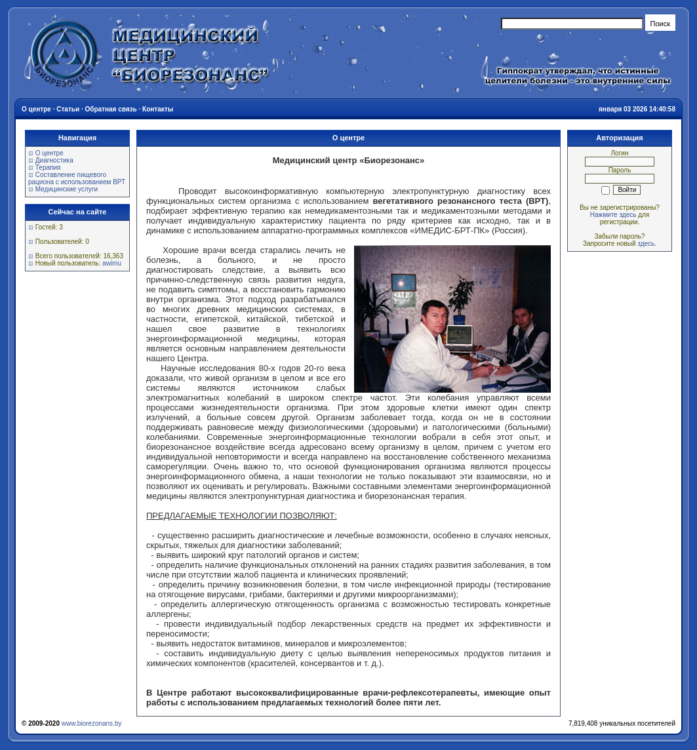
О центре (49, 153)
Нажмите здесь (613, 214)
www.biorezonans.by (92, 723)
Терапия (48, 167)
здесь (645, 243)
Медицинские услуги (66, 189)
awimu (111, 263)
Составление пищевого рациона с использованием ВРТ (76, 178)
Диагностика (54, 160)
